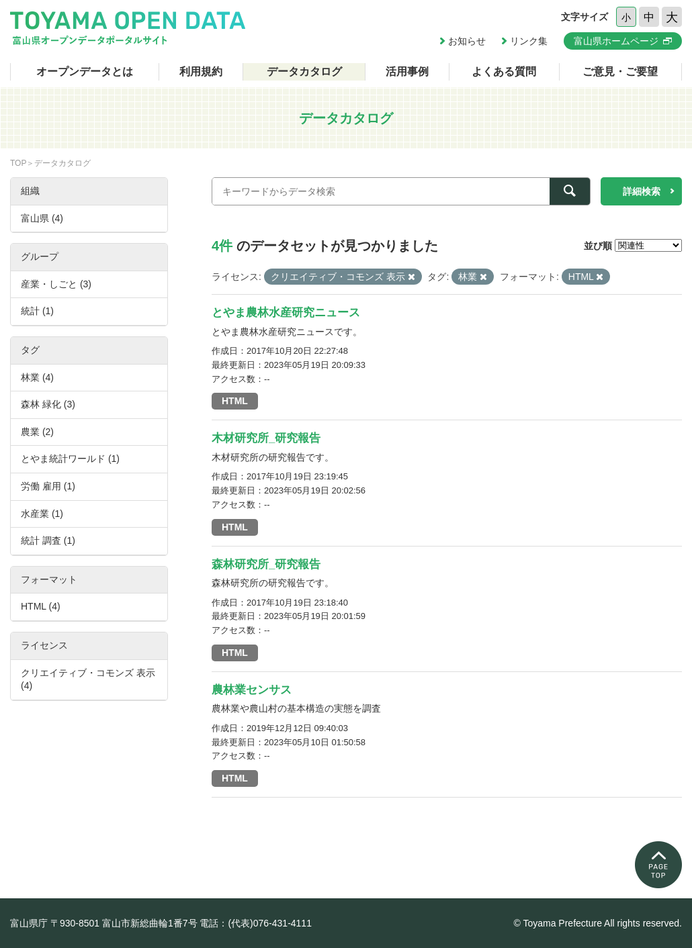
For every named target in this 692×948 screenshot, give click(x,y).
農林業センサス (252, 689)
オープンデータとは (84, 71)
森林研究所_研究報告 (266, 564)
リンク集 (529, 41)
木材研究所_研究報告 (266, 438)
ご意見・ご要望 (620, 71)
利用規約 (200, 71)
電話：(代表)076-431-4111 (256, 923)
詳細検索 (641, 191)
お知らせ (467, 41)
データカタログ (304, 71)
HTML (235, 400)
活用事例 (407, 71)
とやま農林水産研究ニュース (286, 312)
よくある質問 (504, 71)
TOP (18, 163)
